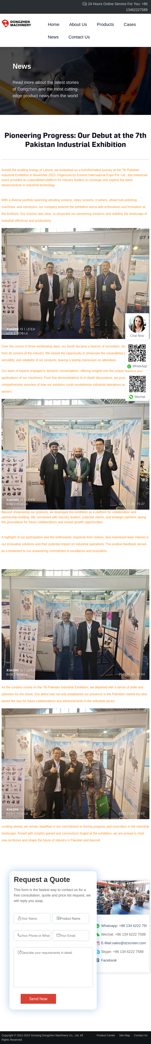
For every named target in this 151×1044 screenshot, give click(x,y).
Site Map (124, 1035)
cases (130, 24)
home (53, 24)
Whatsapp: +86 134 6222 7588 (125, 926)
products (105, 24)
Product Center (106, 1035)
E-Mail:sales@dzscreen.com (123, 943)
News (53, 37)
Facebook (109, 960)
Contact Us (79, 37)
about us (78, 24)
